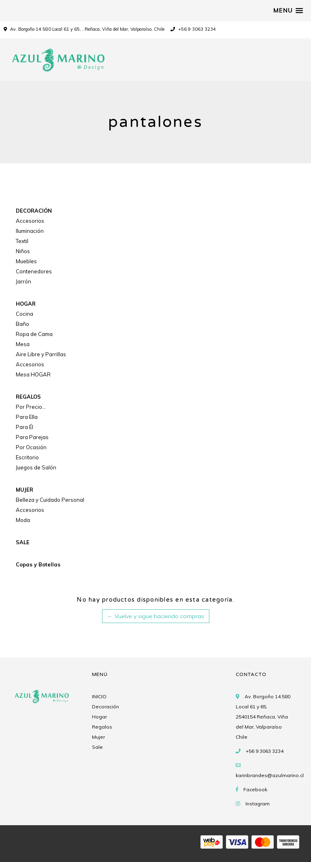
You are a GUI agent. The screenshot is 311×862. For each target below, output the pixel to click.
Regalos (102, 727)
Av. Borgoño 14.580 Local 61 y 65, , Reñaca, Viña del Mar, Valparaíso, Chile (87, 29)
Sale (97, 747)
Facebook (255, 789)
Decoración (105, 707)
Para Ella (27, 417)
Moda (23, 520)
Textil (22, 241)
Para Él (24, 427)
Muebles (26, 261)
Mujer (98, 737)
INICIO (99, 696)
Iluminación (30, 231)
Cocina (24, 314)
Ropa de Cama (34, 334)
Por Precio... (31, 407)
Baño (22, 324)
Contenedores (34, 271)
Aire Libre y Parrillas (41, 354)
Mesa (23, 344)
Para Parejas (32, 437)
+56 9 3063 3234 (193, 29)
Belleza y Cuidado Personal (50, 499)
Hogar (99, 717)
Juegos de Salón (36, 467)
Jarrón (23, 281)
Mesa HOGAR (33, 374)
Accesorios (30, 221)
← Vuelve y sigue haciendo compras (155, 616)
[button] (288, 10)
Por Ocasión (31, 447)
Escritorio (27, 457)
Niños (23, 251)
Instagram (257, 804)
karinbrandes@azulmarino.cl (270, 775)
